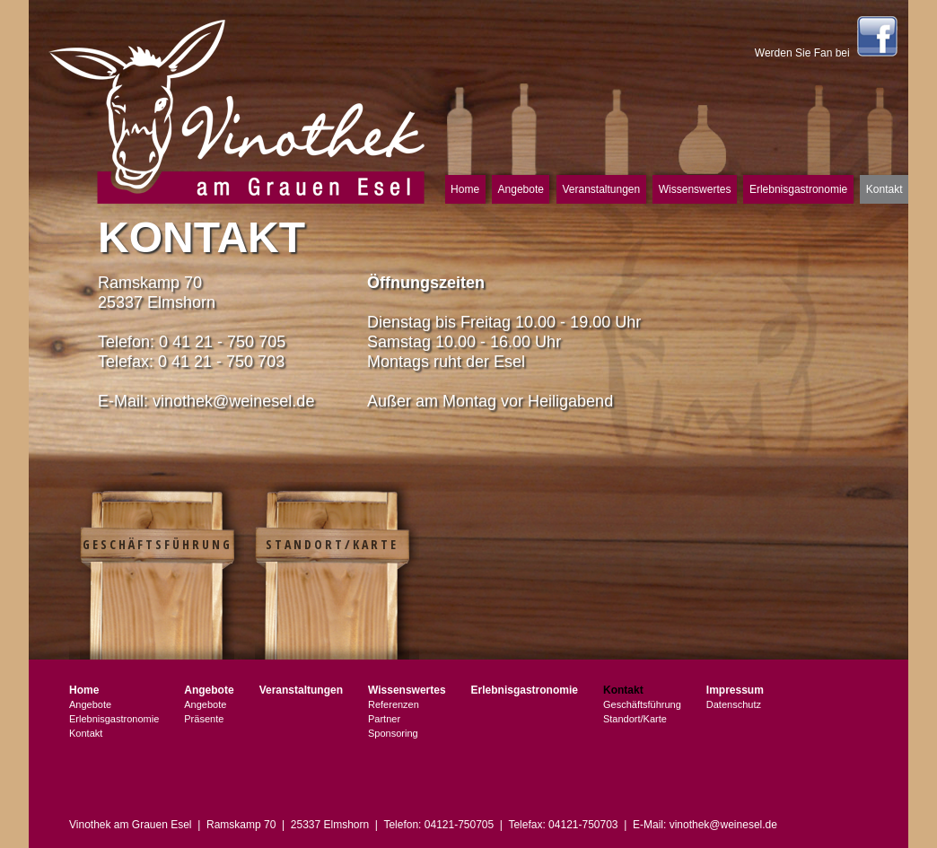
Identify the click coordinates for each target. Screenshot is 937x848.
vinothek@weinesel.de (233, 401)
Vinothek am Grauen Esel (237, 110)
